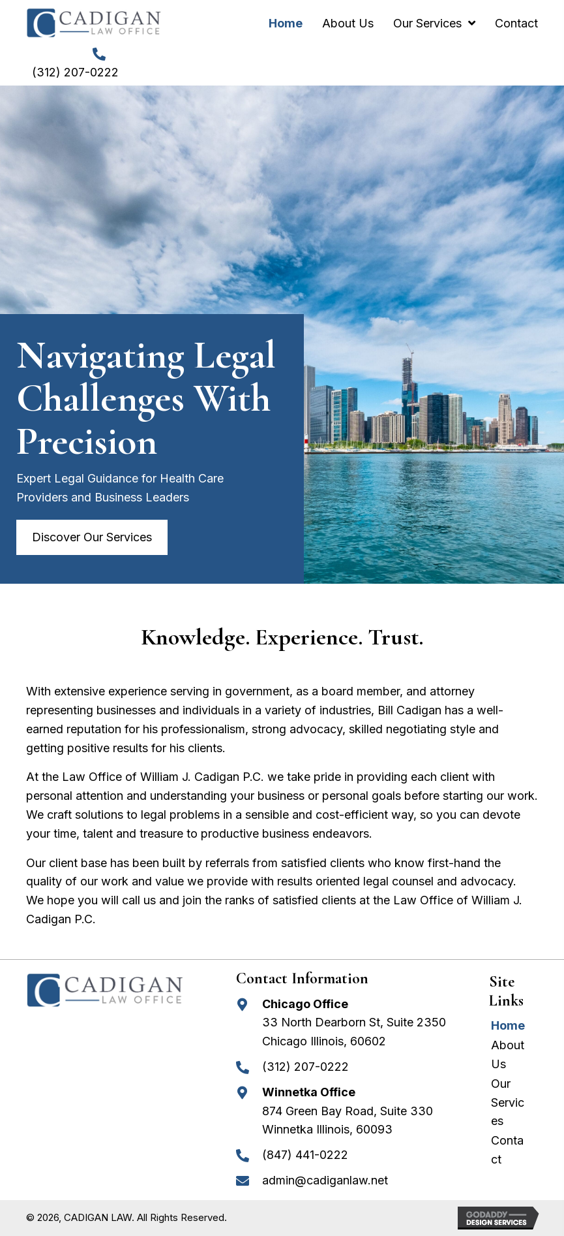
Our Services (507, 1102)
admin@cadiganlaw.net (325, 1180)
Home (508, 1025)
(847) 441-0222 (305, 1155)
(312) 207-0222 (75, 72)
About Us (507, 1054)
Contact (507, 1149)
